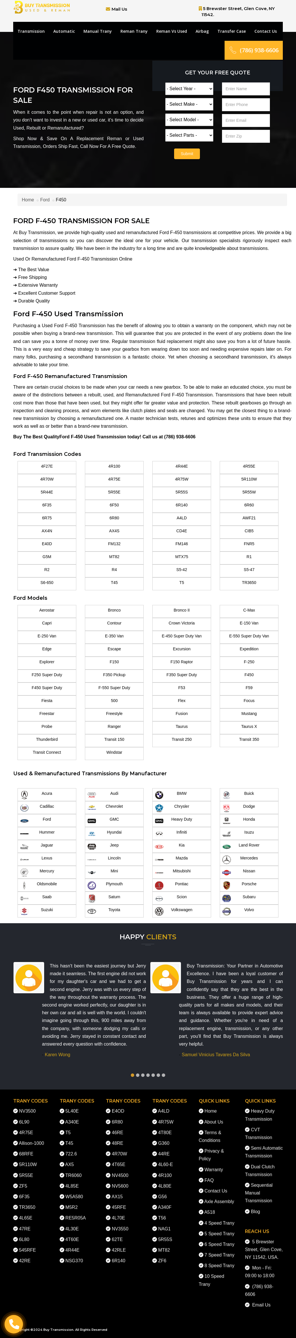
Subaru (239, 898)
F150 (114, 662)
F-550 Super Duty (114, 687)
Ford (45, 199)
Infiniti (171, 834)
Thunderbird (47, 739)
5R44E (47, 492)
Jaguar (36, 846)
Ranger (114, 726)
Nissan (238, 872)
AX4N (47, 531)
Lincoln (104, 859)
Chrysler (172, 808)
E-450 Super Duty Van (182, 636)
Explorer (46, 662)
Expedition (249, 649)
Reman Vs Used (171, 31)
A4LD (182, 518)
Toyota (103, 911)
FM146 (182, 543)
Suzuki (36, 911)
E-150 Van (249, 623)
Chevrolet (105, 808)
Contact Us (265, 31)
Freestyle (114, 713)
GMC (103, 821)
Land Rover (241, 846)
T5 (181, 582)
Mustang (249, 713)
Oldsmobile (38, 885)
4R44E (182, 466)
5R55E (114, 492)
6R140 (182, 505)
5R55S (182, 492)
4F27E (47, 466)
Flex (181, 700)
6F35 (47, 505)
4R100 (114, 466)
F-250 (249, 662)
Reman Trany (134, 31)
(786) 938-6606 (254, 50)
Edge (47, 649)
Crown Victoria (182, 623)
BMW (171, 795)
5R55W (249, 492)
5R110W (249, 479)
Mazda (171, 859)
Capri (47, 623)
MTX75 (181, 556)
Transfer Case (231, 31)
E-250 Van (47, 636)
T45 (114, 582)
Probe (47, 726)
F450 (249, 674)
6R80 (114, 518)
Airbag (202, 31)
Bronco (114, 610)
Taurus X (249, 726)
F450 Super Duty (47, 687)
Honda (238, 821)
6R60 (249, 505)
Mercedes (240, 859)
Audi (102, 795)
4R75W (181, 479)
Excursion (181, 649)
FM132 (114, 543)
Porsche (239, 885)
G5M (46, 556)
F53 (181, 687)
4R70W (47, 479)
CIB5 (249, 531)
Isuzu (238, 834)
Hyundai (104, 834)
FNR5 (249, 543)
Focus (249, 700)
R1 (249, 556)
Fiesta (46, 700)
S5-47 (249, 569)
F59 (249, 687)
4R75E (114, 479)
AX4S (114, 531)
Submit (187, 153)
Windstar (114, 752)
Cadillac (37, 808)
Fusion (182, 713)
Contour (114, 623)
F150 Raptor (182, 662)
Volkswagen (173, 911)
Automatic (64, 31)
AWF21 (249, 518)
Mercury (37, 872)
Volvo (238, 911)
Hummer (37, 834)
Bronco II (182, 610)
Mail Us (119, 9)
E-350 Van (114, 636)
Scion (171, 898)
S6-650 (46, 582)
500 (114, 700)
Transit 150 (114, 739)
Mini (102, 872)
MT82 (114, 556)
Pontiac (171, 885)
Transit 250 (182, 739)
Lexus (36, 859)
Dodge (238, 808)
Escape (114, 649)
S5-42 (181, 569)
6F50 (114, 505)
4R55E (249, 466)
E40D (47, 543)
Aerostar (46, 610)
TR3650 (249, 582)
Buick (238, 795)
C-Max (249, 610)
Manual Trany (97, 31)
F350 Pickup (114, 674)
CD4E (181, 531)
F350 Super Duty (182, 674)
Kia (170, 846)
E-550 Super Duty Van (249, 636)
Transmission (31, 31)
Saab (36, 898)
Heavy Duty (173, 821)
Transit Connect (47, 752)
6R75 (47, 518)
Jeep (103, 846)
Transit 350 (249, 739)
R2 (47, 569)
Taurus (182, 726)
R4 (114, 569)
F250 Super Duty (47, 674)
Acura (36, 795)
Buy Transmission (58, 1330)
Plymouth (105, 885)
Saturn (103, 898)
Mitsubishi (173, 872)
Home (28, 199)
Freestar (46, 713)
